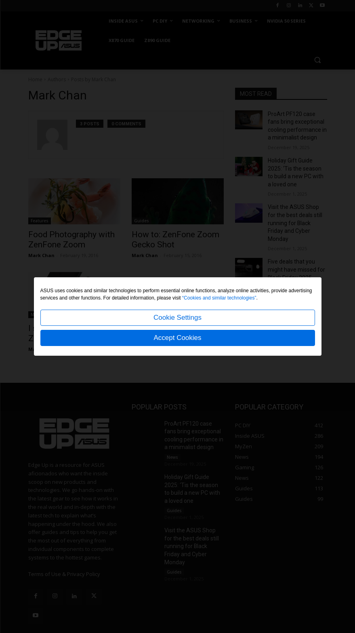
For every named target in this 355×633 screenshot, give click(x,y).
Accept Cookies (177, 338)
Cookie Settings (177, 317)
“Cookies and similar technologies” (219, 298)
